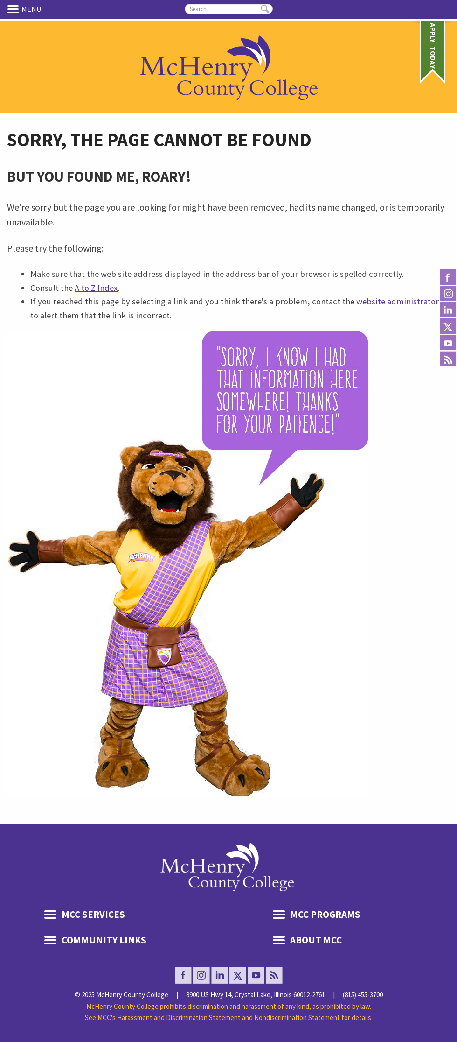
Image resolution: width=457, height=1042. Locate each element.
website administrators (399, 301)
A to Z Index (96, 287)
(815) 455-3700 (363, 994)
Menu (14, 9)
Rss (448, 359)
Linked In (448, 310)
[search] (229, 9)
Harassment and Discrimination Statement (179, 1017)
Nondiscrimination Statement (297, 1017)
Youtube (448, 343)
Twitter (448, 326)
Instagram (448, 294)
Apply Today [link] (433, 34)
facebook (448, 277)
